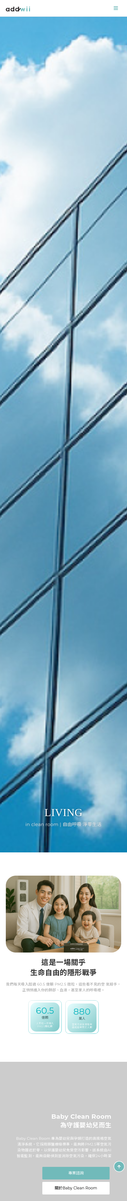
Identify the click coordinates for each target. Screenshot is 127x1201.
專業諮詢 (76, 1173)
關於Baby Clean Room (76, 1188)
